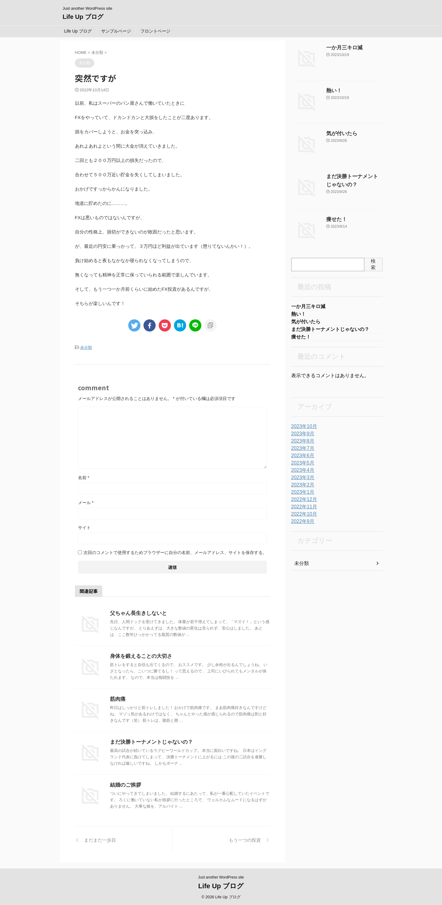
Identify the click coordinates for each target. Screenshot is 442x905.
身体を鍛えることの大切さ (139, 655)
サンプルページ (116, 31)
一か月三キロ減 (341, 47)
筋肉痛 (117, 698)
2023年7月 (301, 451)
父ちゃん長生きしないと (137, 612)
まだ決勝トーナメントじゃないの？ (149, 741)
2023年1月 (301, 495)
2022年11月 (302, 509)
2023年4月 (301, 473)
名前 (83, 476)
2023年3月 (301, 480)
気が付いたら (339, 133)
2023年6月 (301, 458)
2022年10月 (302, 517)
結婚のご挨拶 (124, 784)
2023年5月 (301, 466)
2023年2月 (301, 488)
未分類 (86, 347)
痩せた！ (334, 219)
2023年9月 (301, 436)
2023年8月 (301, 444)
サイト (84, 526)
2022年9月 (301, 524)
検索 (373, 264)
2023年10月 (302, 429)
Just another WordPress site (221, 876)
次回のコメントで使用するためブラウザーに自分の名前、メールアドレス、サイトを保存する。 (175, 551)
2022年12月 (302, 502)
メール (86, 501)
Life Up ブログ (83, 16)
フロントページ (155, 31)
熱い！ (332, 90)
